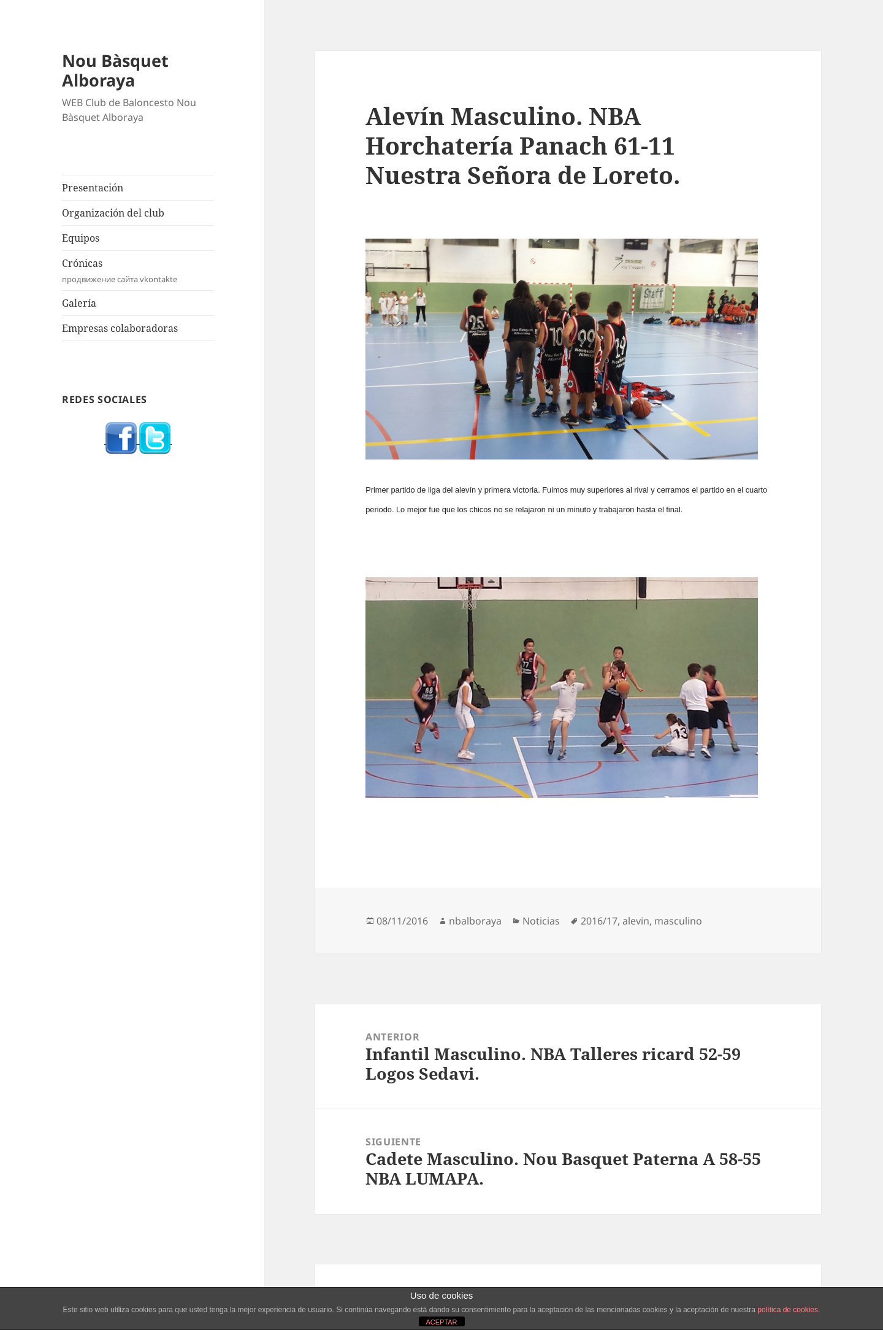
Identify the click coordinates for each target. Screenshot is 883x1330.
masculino (678, 921)
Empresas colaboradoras (120, 328)
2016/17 (599, 921)
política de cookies (787, 1309)
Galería (79, 303)
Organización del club (113, 213)
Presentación (92, 187)
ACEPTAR (441, 1322)
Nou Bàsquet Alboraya (115, 70)
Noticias (541, 921)
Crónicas (138, 270)
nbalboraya (475, 921)
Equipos (80, 238)
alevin (635, 921)
